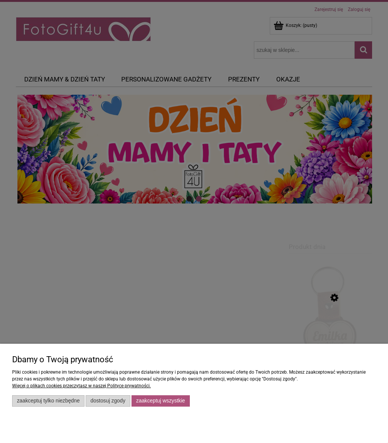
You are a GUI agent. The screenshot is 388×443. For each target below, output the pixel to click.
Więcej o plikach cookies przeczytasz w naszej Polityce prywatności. (81, 385)
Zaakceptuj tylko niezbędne (48, 401)
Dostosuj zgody (108, 401)
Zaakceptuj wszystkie (160, 401)
